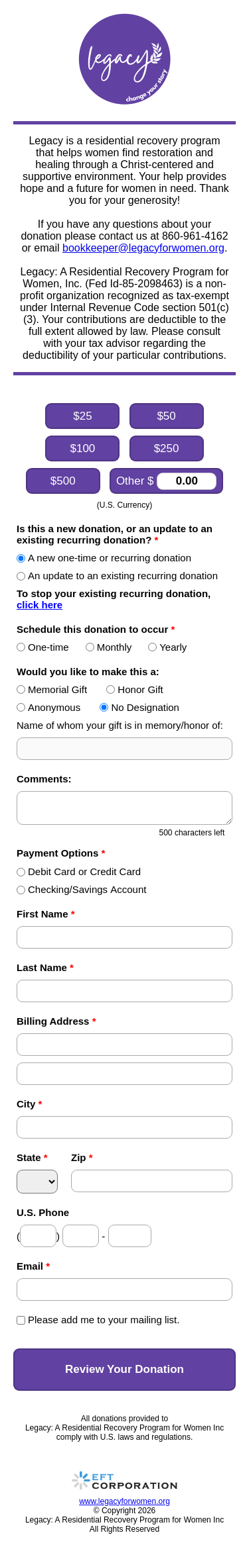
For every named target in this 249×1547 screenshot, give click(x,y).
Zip (82, 1157)
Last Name (45, 967)
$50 (166, 416)
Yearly (167, 647)
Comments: (44, 778)
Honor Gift (134, 689)
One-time (43, 647)
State (32, 1157)
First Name (46, 913)
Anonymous (48, 707)
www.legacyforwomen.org (124, 1501)
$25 (82, 416)
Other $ (166, 481)
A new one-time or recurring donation (104, 557)
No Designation (139, 707)
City (29, 1103)
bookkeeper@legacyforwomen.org (143, 248)
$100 (82, 448)
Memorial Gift (52, 689)
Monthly (109, 647)
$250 (166, 448)
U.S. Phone (43, 1212)
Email (33, 1266)
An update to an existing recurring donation (117, 575)
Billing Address (56, 1021)
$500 (63, 481)
